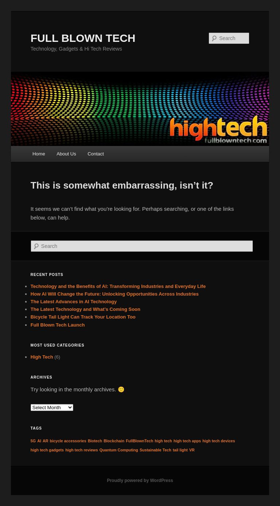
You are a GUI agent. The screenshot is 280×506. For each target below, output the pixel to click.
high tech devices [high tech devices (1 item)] (218, 441)
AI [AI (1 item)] (39, 441)
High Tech (42, 357)
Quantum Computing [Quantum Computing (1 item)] (119, 450)
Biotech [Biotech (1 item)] (95, 441)
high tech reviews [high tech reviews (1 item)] (81, 450)
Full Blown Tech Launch (58, 325)
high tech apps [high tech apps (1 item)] (187, 441)
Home (38, 154)
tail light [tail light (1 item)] (180, 450)
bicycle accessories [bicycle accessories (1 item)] (68, 441)
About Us (66, 154)
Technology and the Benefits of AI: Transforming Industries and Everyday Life (118, 286)
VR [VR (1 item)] (192, 450)
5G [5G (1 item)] (33, 441)
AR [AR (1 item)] (45, 441)
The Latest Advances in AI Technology (74, 301)
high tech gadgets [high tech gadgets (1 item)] (47, 450)
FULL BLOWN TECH (83, 38)
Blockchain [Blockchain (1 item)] (114, 441)
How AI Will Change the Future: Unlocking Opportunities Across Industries (115, 294)
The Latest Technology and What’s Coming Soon (85, 309)
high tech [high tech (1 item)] (163, 441)
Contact (96, 154)
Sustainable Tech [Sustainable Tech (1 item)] (155, 450)
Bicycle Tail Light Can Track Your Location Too (83, 317)
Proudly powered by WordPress (140, 480)
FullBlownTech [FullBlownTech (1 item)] (139, 441)
